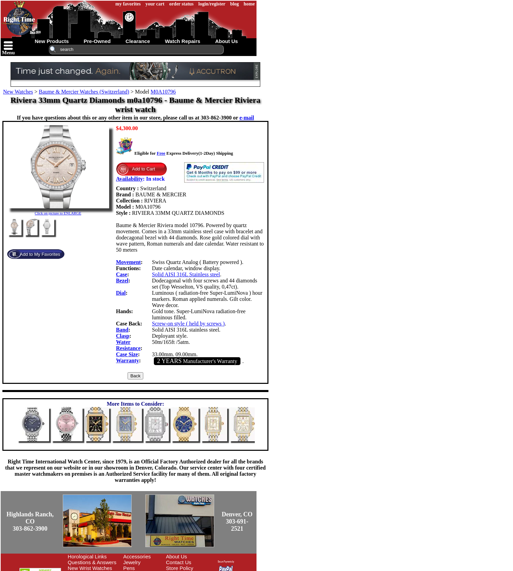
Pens (129, 568)
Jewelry (132, 562)
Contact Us (178, 562)
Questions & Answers (92, 562)
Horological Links (87, 556)
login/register (212, 3)
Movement (128, 262)
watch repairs (182, 41)
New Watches (18, 92)
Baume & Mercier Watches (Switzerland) (84, 92)
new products (52, 41)
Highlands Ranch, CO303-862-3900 (30, 521)
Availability (129, 179)
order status (181, 3)
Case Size (127, 354)
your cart (155, 3)
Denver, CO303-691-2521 (237, 521)
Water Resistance (128, 345)
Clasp (122, 336)
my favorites (128, 3)
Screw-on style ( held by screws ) (188, 323)
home (249, 3)
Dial (121, 293)
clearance (138, 41)
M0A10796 (163, 92)
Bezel (122, 280)
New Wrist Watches (90, 568)
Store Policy (179, 568)
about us (226, 41)
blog (234, 3)
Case (121, 274)
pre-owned (97, 41)
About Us (176, 556)
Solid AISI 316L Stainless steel (186, 274)
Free (161, 153)
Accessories (137, 556)
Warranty (127, 360)
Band (122, 330)
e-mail (246, 118)
